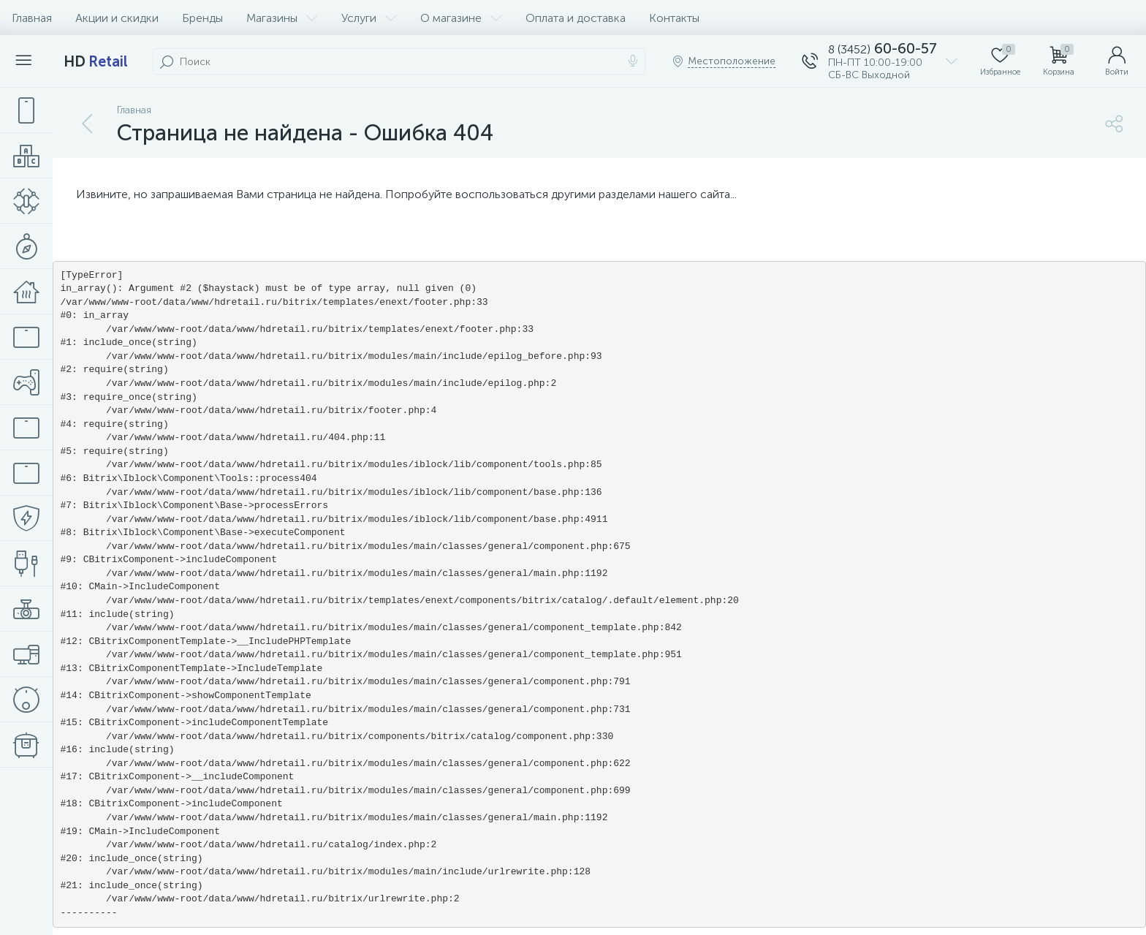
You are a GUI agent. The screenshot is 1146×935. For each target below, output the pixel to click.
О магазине (461, 18)
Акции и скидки (117, 18)
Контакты (674, 18)
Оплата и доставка (575, 18)
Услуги (369, 18)
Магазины (282, 18)
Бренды (202, 18)
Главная (32, 18)
